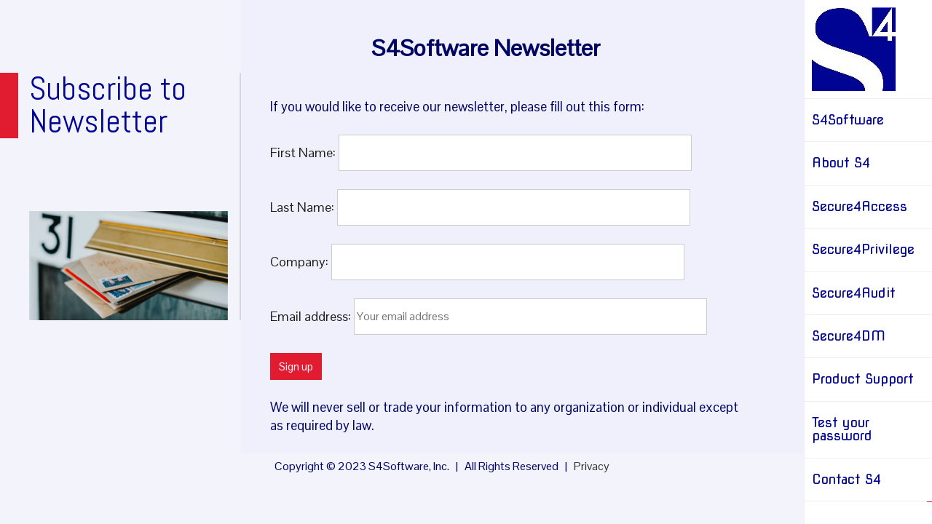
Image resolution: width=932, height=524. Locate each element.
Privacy (591, 466)
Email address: (312, 315)
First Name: (304, 151)
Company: (300, 261)
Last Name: (303, 206)
